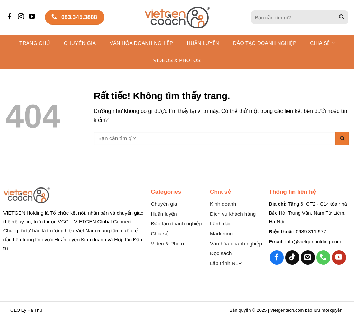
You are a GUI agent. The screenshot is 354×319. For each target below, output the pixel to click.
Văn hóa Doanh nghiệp (141, 43)
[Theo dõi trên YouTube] (33, 17)
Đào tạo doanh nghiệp (176, 223)
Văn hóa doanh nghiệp (236, 243)
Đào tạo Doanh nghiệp (264, 43)
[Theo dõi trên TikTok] (292, 257)
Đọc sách (221, 253)
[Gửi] (341, 17)
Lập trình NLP (226, 263)
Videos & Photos (177, 60)
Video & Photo (167, 243)
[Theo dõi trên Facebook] (11, 17)
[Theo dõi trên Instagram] (22, 17)
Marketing (221, 233)
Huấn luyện (203, 43)
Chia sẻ (322, 43)
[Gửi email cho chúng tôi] (308, 257)
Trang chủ (34, 43)
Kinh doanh (223, 204)
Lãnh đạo (220, 223)
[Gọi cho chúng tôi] (323, 257)
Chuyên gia (80, 43)
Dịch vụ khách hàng (233, 214)
